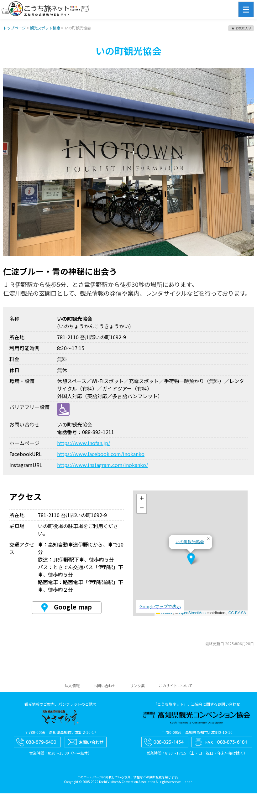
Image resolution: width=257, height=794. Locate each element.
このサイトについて (175, 686)
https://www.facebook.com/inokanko (100, 454)
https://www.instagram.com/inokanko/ (102, 465)
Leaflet (164, 613)
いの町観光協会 (190, 542)
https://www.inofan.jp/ (83, 443)
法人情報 (72, 686)
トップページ (14, 28)
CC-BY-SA (237, 613)
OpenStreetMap (192, 613)
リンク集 (137, 686)
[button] (191, 559)
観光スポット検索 (45, 28)
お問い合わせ (104, 686)
